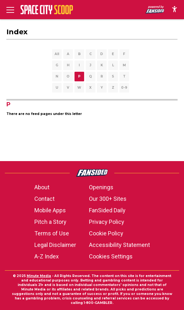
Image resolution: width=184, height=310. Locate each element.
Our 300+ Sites (108, 198)
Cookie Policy (106, 233)
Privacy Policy (106, 221)
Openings (101, 187)
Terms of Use (51, 233)
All (57, 54)
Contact (44, 198)
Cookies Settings (111, 256)
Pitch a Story (50, 221)
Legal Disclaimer (55, 244)
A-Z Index (46, 256)
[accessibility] (174, 9)
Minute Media (39, 276)
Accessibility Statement (119, 244)
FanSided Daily (107, 210)
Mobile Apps (50, 210)
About (41, 187)
